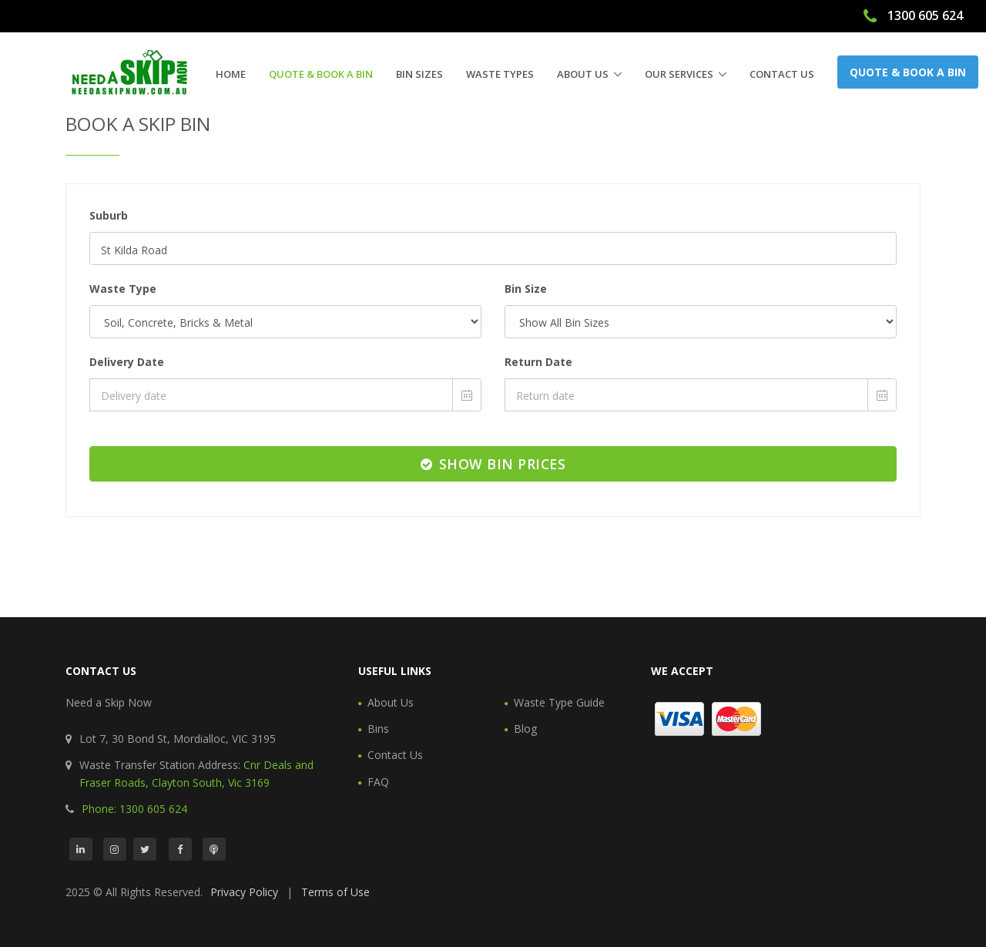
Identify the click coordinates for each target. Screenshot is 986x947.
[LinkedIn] (80, 849)
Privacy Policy (244, 892)
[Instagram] (114, 849)
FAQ (378, 781)
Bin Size (526, 288)
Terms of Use (335, 892)
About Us (583, 74)
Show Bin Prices (493, 464)
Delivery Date (126, 361)
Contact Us (782, 74)
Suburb (108, 215)
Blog (525, 728)
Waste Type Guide (559, 702)
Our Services (679, 74)
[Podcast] (214, 849)
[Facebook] (180, 849)
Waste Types (500, 74)
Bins (378, 728)
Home (231, 74)
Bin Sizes (419, 74)
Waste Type (122, 288)
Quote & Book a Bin (321, 74)
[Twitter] (144, 849)
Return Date (538, 361)
